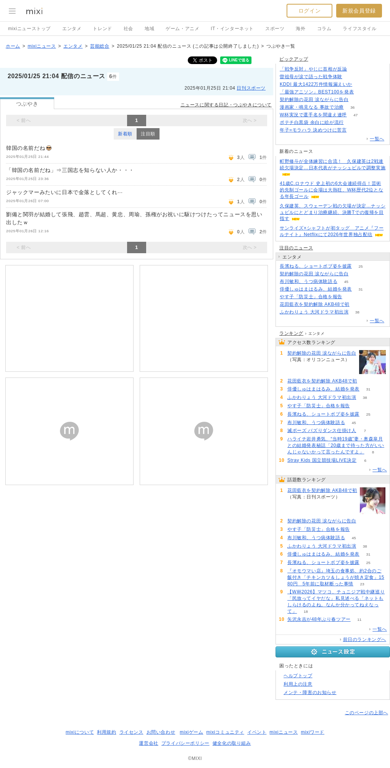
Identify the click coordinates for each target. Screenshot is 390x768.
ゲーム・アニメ (182, 28)
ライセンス (131, 732)
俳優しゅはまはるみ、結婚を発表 (316, 289)
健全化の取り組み (232, 743)
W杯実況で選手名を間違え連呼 (313, 114)
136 (352, 123)
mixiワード (312, 732)
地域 (149, 28)
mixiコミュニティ (225, 732)
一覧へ (377, 138)
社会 (128, 28)
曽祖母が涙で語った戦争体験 (311, 76)
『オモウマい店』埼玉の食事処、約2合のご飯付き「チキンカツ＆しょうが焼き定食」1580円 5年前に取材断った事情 (335, 577)
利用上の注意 (298, 684)
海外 (300, 28)
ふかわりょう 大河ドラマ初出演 (314, 312)
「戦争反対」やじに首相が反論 (313, 69)
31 (360, 289)
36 (352, 107)
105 (358, 304)
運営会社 (148, 743)
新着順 (125, 134)
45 (346, 282)
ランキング (291, 333)
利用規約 (106, 732)
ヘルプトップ (298, 675)
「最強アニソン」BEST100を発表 (317, 92)
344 (356, 69)
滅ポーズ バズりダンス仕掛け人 (321, 430)
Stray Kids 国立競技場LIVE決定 (321, 460)
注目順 (148, 134)
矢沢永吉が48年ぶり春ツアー (319, 619)
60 (351, 77)
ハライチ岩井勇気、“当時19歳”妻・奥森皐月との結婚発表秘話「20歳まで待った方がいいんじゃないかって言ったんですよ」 (335, 445)
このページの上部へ (366, 712)
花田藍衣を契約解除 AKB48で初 (315, 304)
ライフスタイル (359, 28)
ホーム (13, 46)
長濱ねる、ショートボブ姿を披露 (316, 266)
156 (361, 84)
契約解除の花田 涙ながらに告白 (314, 99)
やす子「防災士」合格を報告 (311, 296)
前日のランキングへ (364, 639)
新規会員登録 (359, 11)
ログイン (309, 11)
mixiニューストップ (29, 28)
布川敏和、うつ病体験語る (308, 281)
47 (355, 115)
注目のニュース (296, 248)
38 (357, 312)
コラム (324, 28)
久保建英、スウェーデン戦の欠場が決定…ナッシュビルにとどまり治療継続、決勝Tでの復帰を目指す (332, 212)
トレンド (102, 28)
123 (355, 130)
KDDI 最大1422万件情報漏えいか (316, 84)
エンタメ (71, 28)
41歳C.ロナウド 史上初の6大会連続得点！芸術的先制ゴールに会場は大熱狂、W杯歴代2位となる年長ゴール (331, 190)
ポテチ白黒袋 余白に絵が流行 (312, 122)
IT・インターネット (232, 28)
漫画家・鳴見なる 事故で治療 (312, 107)
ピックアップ (293, 59)
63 (351, 297)
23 (362, 584)
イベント (256, 732)
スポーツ (274, 28)
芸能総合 (99, 46)
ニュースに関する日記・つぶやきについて (226, 105)
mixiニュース (41, 46)
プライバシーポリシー (185, 743)
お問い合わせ (161, 732)
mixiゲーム (191, 732)
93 (357, 100)
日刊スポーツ (251, 88)
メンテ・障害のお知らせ (310, 692)
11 (359, 619)
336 (362, 92)
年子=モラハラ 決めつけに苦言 (313, 130)
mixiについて (80, 732)
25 (360, 266)
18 (306, 611)
